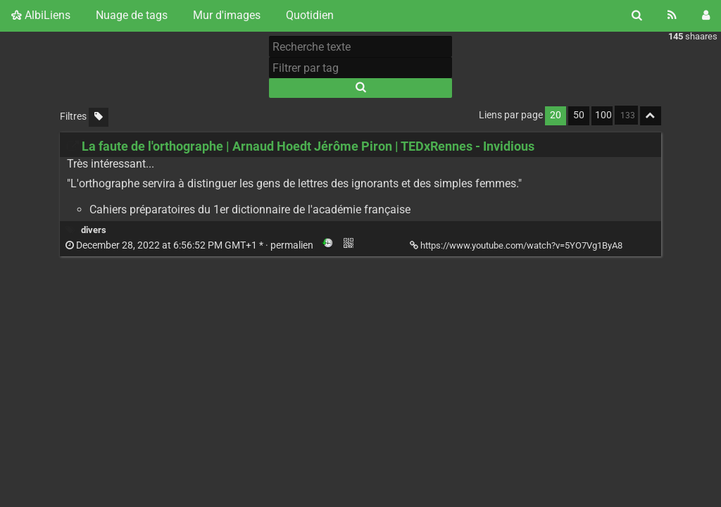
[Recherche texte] (360, 46)
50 (578, 115)
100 (603, 115)
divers (93, 230)
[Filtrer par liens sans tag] (98, 117)
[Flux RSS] (672, 15)
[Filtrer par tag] (360, 67)
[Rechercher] (636, 15)
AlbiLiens (40, 15)
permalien (190, 245)
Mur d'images (227, 15)
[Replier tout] (650, 115)
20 (555, 115)
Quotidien (310, 15)
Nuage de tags (132, 15)
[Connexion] (706, 15)
